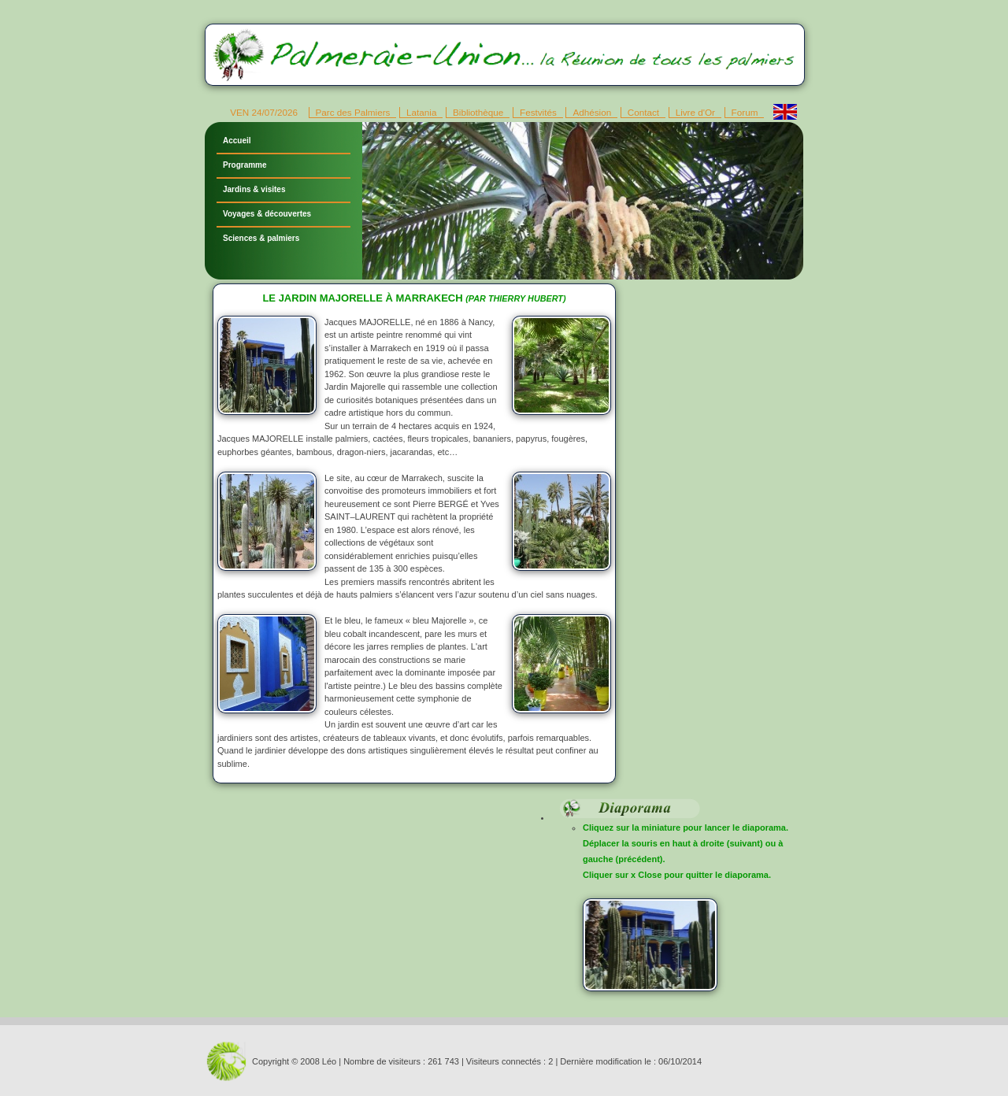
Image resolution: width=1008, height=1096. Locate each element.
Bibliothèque (478, 112)
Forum (745, 112)
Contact (643, 112)
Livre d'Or (695, 112)
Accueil (237, 140)
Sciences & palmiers (261, 238)
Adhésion (592, 112)
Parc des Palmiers (353, 112)
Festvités (538, 112)
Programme (245, 165)
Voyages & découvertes (267, 213)
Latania (421, 112)
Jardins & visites (254, 189)
